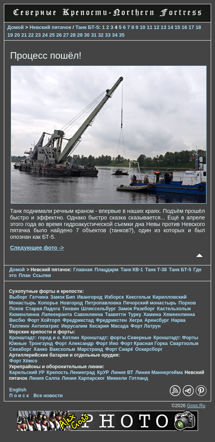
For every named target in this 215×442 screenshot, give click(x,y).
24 (45, 35)
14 (170, 27)
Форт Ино (107, 343)
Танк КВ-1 (132, 269)
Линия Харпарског (83, 378)
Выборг (18, 297)
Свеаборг (20, 349)
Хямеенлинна (179, 314)
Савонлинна (88, 314)
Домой (15, 27)
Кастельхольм (174, 308)
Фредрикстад (78, 320)
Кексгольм (138, 297)
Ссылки (41, 275)
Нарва (178, 320)
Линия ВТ (122, 372)
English (17, 390)
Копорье (48, 303)
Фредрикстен (111, 320)
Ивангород (89, 297)
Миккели (117, 378)
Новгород (71, 303)
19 (10, 35)
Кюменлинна (24, 314)
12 (156, 27)
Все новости (48, 395)
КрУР (103, 372)
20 (17, 35)
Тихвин (70, 308)
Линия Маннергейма (159, 372)
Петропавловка (103, 303)
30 (86, 35)
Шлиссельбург (98, 308)
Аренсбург (156, 320)
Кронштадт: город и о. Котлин (44, 337)
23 (38, 35)
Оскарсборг (148, 349)
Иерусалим (74, 326)
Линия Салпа (44, 378)
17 (191, 27)
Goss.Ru (196, 405)
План (25, 275)
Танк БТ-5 (87, 27)
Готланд (138, 378)
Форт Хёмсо (23, 361)
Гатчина (38, 297)
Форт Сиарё (119, 349)
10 (142, 27)
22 (31, 35)
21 (24, 35)
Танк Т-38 (156, 269)
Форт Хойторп (43, 320)
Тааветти (115, 314)
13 (163, 27)
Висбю (17, 320)
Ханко (41, 349)
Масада (119, 326)
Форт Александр (74, 343)
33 (107, 35)
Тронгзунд (41, 343)
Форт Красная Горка (143, 343)
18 (198, 27)
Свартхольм (184, 343)
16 (184, 27)
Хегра (135, 320)
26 (58, 35)
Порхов (187, 303)
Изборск (114, 297)
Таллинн (19, 326)
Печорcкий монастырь (150, 303)
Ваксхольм (62, 349)
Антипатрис (45, 326)
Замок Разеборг (136, 308)
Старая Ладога (43, 308)
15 (177, 27)
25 (52, 35)
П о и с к (19, 395)
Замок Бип (62, 297)
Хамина (152, 314)
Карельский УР (26, 372)
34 (114, 35)
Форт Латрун (146, 326)
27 (65, 35)
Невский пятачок (50, 27)
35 (122, 35)
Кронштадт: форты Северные (116, 337)
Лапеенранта (56, 314)
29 (79, 35)
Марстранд (90, 349)
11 (149, 27)
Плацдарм (107, 269)
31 (93, 35)
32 (100, 35)
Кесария (99, 326)
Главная (82, 269)
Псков (16, 308)
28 (72, 35)
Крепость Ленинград (71, 372)
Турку (134, 314)
